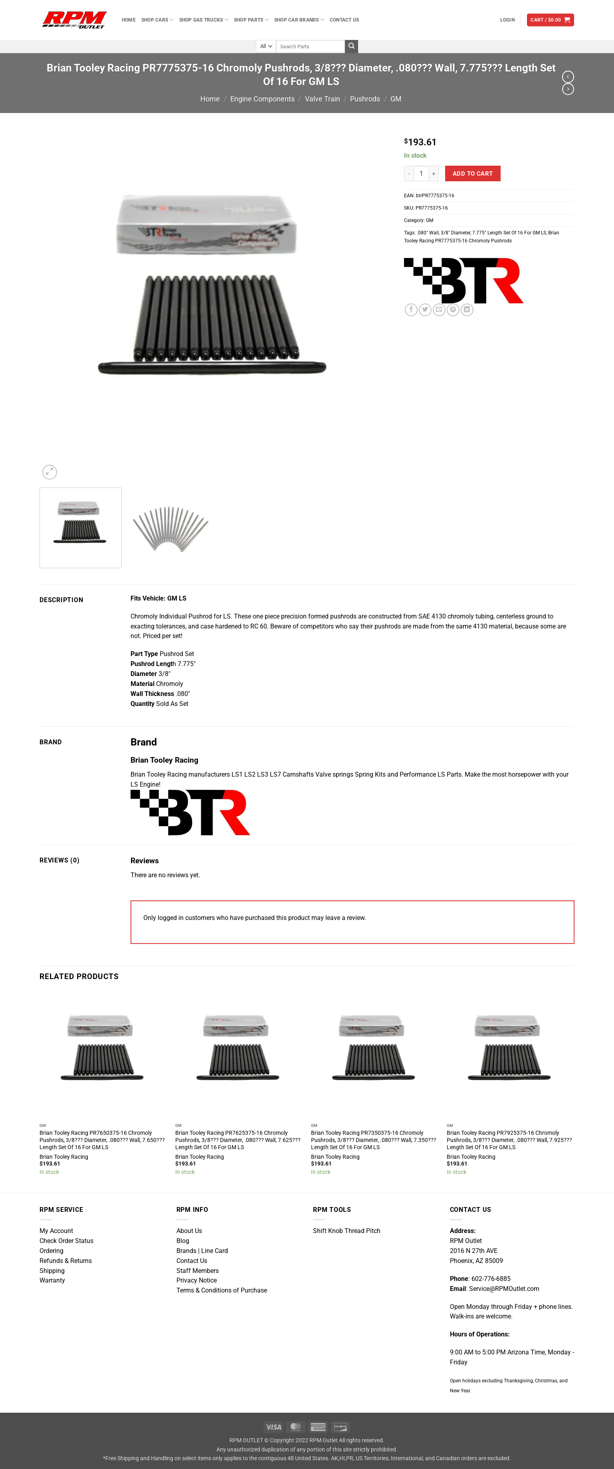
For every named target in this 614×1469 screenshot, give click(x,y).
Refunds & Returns (66, 1261)
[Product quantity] (421, 173)
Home (129, 20)
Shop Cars (157, 20)
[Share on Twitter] (425, 309)
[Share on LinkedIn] (467, 309)
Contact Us (344, 20)
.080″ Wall (428, 233)
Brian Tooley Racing (64, 1157)
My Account (56, 1231)
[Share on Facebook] (411, 309)
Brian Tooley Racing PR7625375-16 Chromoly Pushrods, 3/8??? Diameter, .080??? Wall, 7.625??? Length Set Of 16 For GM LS (238, 1140)
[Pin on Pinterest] (453, 309)
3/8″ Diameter (455, 233)
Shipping (52, 1271)
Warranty (52, 1280)
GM (396, 99)
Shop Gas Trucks (203, 20)
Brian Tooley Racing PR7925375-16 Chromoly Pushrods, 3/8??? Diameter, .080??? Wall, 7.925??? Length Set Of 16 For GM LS (509, 1140)
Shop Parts (251, 20)
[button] (507, 20)
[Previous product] (568, 89)
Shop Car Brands (299, 20)
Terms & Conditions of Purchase (221, 1290)
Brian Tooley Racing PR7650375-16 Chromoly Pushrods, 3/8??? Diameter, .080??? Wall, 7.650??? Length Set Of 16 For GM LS (102, 1140)
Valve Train (322, 99)
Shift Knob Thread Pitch (346, 1231)
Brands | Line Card (202, 1251)
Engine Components (262, 99)
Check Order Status (66, 1241)
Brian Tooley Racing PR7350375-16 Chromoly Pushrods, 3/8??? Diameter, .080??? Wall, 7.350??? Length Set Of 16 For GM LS (373, 1140)
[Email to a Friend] (439, 309)
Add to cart (473, 173)
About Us (189, 1231)
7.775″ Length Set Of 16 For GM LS (509, 233)
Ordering (51, 1251)
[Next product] (568, 77)
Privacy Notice (196, 1280)
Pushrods (365, 99)
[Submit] (351, 46)
